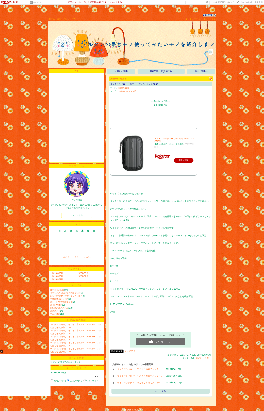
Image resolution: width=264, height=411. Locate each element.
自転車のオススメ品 (59, 308)
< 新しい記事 (121, 71)
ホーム (51, 19)
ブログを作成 (246, 2)
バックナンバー (77, 269)
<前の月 (65, 257)
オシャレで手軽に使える (61, 302)
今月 (76, 257)
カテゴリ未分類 (57, 290)
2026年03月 (82, 273)
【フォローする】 (193, 19)
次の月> (87, 257)
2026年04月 (57, 279)
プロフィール (69, 19)
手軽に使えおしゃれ (59, 299)
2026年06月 (57, 273)
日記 (59, 19)
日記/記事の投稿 (76, 320)
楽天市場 (259, 2)
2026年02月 (82, 276)
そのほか (37, 2)
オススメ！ (55, 311)
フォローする (77, 215)
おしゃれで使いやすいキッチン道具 (66, 296)
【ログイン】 (209, 19)
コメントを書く (203, 358)
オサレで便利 (56, 305)
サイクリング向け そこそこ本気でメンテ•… (139, 369)
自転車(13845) (123, 88)
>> (223, 2)
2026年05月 (57, 276)
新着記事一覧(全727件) (161, 71)
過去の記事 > (201, 71)
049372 (207, 15)
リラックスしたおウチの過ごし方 (65, 293)
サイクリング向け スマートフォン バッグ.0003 (134, 84)
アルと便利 (55, 314)
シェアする (129, 351)
